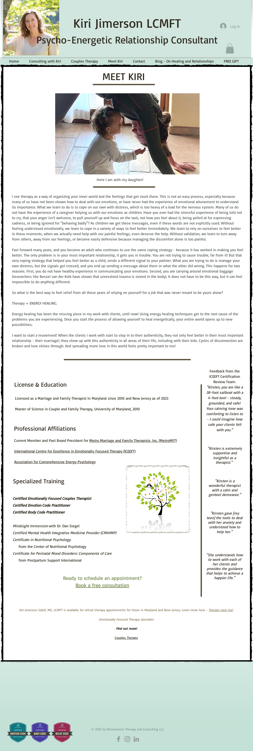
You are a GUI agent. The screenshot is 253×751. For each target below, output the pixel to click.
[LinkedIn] (136, 739)
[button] (230, 48)
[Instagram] (127, 739)
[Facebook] (118, 739)
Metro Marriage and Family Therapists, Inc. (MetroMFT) (133, 440)
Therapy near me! (221, 610)
